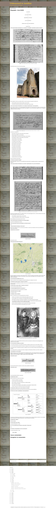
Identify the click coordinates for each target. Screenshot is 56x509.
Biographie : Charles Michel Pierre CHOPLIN (17, 487)
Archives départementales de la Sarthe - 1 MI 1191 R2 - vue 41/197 (29, 63)
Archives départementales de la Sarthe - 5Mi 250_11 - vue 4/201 (32, 130)
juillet (12, 478)
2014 (11, 502)
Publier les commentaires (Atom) (30, 463)
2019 (11, 496)
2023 (11, 472)
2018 (11, 497)
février (12, 491)
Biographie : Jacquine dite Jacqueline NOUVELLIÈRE (18, 488)
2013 (11, 503)
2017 (11, 498)
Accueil (28, 461)
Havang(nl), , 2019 (29, 98)
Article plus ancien (42, 461)
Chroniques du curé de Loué (15, 485)
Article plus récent (13, 461)
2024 (11, 471)
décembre (12, 473)
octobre (12, 474)
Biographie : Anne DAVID (14, 486)
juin (12, 479)
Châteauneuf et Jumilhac (21, 3)
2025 (11, 470)
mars (12, 490)
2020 (11, 495)
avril (12, 481)
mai (12, 480)
